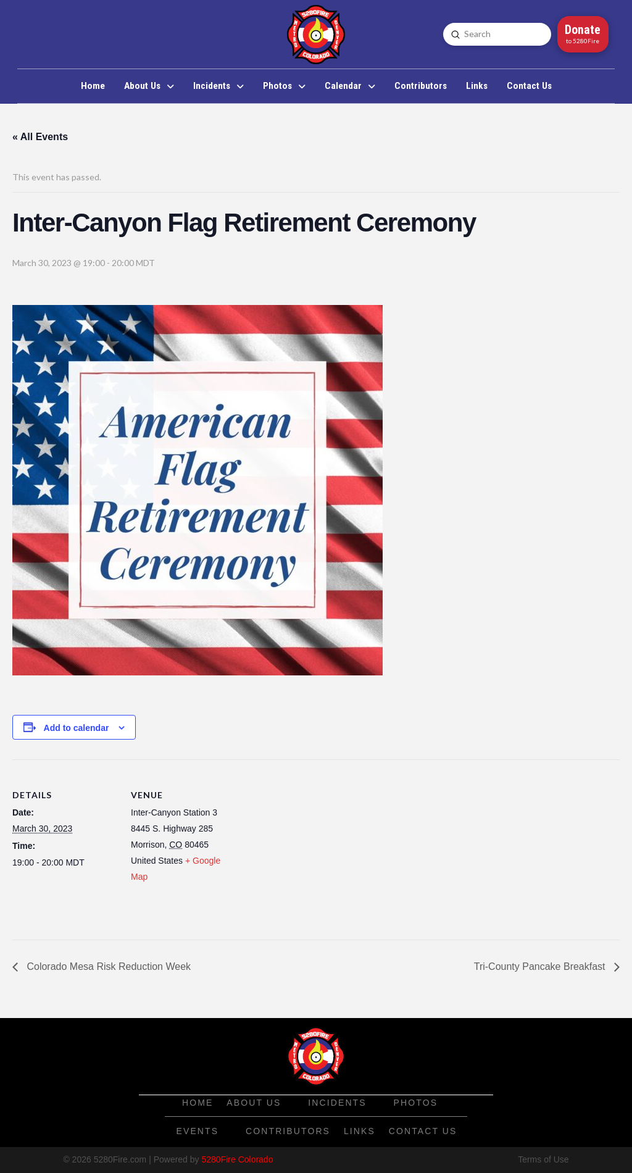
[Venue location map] (314, 845)
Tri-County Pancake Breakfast (541, 966)
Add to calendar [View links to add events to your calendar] (76, 728)
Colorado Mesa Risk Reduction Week (107, 966)
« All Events (40, 136)
